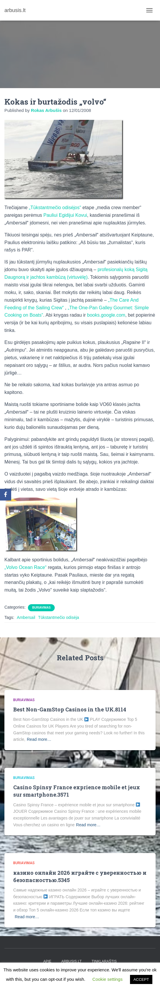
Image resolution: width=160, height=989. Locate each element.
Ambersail (26, 617)
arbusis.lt (71, 961)
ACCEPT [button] (141, 979)
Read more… (39, 739)
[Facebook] (5, 495)
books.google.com (106, 315)
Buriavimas (41, 607)
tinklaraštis (103, 961)
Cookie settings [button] (107, 979)
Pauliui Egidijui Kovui (65, 215)
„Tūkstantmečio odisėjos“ (55, 207)
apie (47, 961)
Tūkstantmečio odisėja (58, 617)
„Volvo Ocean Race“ (25, 567)
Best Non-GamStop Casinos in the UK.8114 (69, 709)
